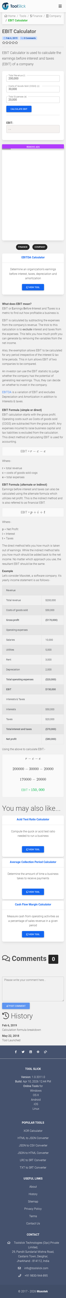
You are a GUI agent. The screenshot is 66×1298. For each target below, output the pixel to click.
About (33, 1186)
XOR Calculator (33, 1130)
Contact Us (33, 1223)
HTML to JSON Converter (33, 1138)
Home (9, 16)
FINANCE (22, 247)
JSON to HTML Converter (33, 1153)
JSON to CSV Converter (33, 1145)
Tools (22, 16)
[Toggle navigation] (60, 6)
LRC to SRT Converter (33, 1160)
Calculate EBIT (19, 109)
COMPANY (39, 247)
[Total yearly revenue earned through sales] (33, 78)
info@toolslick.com (33, 1268)
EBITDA (6, 392)
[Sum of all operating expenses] (33, 100)
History (33, 1194)
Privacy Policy (33, 1208)
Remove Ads (33, 147)
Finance (36, 16)
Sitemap (33, 1201)
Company (53, 16)
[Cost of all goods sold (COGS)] (33, 89)
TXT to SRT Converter (33, 1167)
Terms (33, 1216)
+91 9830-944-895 (33, 1275)
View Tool (33, 287)
